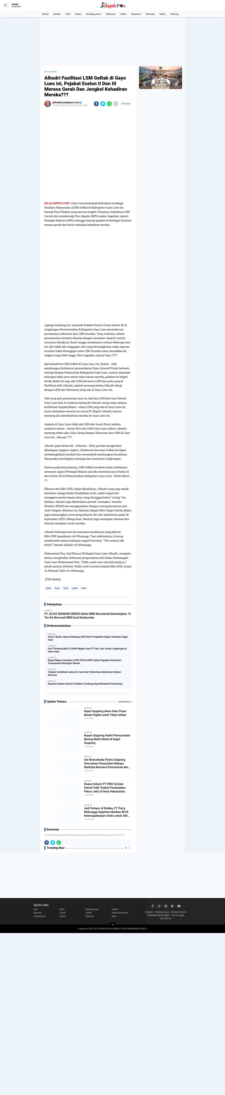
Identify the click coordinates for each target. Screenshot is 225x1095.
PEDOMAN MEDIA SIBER (158, 915)
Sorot (65, 588)
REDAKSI (149, 912)
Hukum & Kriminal (120, 913)
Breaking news (93, 14)
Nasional (90, 916)
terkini (75, 588)
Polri (68, 14)
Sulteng (174, 14)
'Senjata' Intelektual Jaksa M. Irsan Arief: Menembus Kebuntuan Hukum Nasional (84, 673)
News (57, 588)
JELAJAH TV (165, 918)
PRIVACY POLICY (178, 912)
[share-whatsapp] (109, 103)
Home (47, 72)
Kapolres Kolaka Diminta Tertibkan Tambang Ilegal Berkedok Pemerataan (85, 683)
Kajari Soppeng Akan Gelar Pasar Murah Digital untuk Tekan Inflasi (105, 713)
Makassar (110, 14)
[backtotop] (112, 925)
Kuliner (63, 916)
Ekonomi (150, 14)
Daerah (57, 14)
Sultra (163, 14)
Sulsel (78, 14)
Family (63, 913)
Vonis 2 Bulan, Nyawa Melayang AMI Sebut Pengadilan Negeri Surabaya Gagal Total (88, 638)
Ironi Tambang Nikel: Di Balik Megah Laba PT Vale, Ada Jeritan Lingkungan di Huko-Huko (87, 650)
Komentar (125, 104)
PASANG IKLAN (162, 912)
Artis (36, 909)
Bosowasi (136, 14)
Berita (45, 14)
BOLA (62, 909)
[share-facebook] (96, 103)
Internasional (39, 916)
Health (89, 913)
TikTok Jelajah (177, 915)
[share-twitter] (102, 103)
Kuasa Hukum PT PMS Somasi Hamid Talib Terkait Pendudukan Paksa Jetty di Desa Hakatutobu (105, 787)
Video (83, 588)
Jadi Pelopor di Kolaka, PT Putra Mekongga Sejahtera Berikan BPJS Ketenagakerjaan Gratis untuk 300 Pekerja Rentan (106, 812)
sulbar (123, 14)
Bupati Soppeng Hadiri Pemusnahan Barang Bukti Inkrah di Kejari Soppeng (107, 739)
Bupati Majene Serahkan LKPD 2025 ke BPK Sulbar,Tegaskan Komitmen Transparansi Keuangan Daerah (84, 662)
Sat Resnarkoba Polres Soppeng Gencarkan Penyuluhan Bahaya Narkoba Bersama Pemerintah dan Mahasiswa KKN (106, 763)
